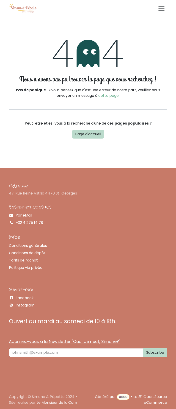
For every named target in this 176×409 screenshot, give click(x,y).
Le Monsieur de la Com (57, 402)
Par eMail (24, 215)
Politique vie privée (25, 267)
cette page (108, 95)
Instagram (25, 305)
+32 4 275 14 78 (29, 222)
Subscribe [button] (155, 352)
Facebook (25, 297)
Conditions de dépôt (27, 253)
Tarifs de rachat (23, 260)
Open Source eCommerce (155, 399)
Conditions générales (28, 245)
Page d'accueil (88, 134)
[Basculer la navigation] (161, 8)
